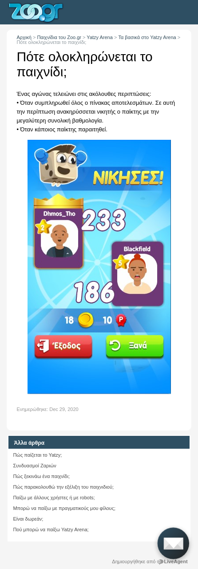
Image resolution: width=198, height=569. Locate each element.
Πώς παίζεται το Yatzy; (37, 455)
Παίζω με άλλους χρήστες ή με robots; (54, 497)
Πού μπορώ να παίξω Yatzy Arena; (50, 529)
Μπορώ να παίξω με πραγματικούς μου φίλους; (64, 508)
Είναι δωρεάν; (28, 519)
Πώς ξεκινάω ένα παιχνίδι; (41, 476)
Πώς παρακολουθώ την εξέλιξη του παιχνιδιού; (63, 487)
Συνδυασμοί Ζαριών (34, 465)
